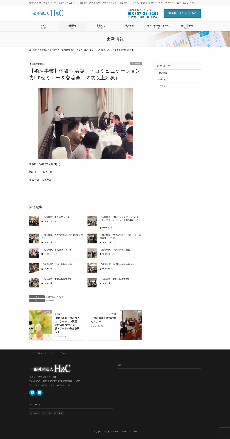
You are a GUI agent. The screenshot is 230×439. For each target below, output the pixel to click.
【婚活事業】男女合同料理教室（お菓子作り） (62, 236)
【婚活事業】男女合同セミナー (57, 217)
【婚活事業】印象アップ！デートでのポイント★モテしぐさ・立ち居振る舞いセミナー (120, 220)
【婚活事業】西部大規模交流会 (57, 264)
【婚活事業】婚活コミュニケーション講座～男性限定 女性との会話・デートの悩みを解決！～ (67, 325)
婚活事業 (136, 63)
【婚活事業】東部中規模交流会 (57, 279)
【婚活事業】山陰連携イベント (57, 249)
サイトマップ (63, 353)
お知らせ (163, 79)
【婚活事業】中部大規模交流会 (115, 249)
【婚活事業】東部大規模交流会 (115, 279)
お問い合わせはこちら (182, 13)
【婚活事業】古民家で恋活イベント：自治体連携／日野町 (120, 236)
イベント (60, 296)
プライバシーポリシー (42, 353)
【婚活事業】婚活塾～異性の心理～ (117, 264)
